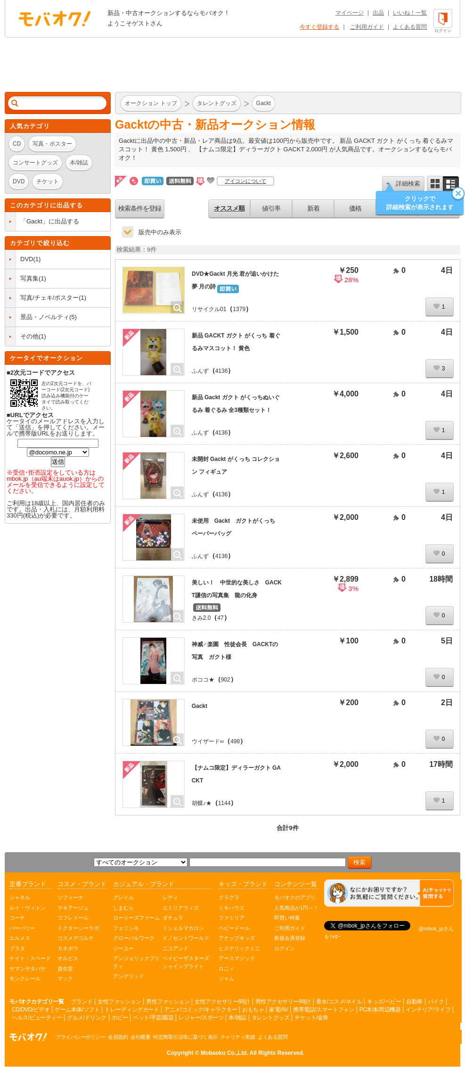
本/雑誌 (237, 1017)
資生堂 (65, 968)
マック (65, 978)
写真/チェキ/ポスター (49, 297)
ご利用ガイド (367, 27)
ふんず (200, 371)
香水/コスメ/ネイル (339, 1001)
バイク (436, 1001)
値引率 (271, 208)
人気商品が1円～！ (296, 908)
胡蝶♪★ (202, 803)
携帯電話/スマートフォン (323, 1009)
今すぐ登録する (319, 27)
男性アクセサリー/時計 (283, 1001)
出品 (378, 12)
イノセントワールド (186, 938)
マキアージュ (73, 908)
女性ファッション (119, 1001)
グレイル (123, 897)
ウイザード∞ (208, 741)
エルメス (19, 938)
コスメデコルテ (75, 938)
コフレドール (73, 918)
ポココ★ (203, 679)
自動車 (414, 1001)
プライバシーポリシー (80, 1037)
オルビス (67, 958)
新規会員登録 (289, 938)
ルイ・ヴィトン (27, 908)
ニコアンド (175, 948)
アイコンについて (245, 181)
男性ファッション (167, 1001)
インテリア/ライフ (428, 1009)
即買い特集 (287, 918)
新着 (313, 208)
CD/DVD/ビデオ (30, 1009)
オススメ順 (229, 208)
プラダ (17, 948)
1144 (224, 803)
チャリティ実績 (237, 1037)
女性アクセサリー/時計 (222, 1001)
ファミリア (232, 918)
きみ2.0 (201, 618)
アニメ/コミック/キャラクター (200, 1009)
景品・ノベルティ (44, 317)
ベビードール (234, 928)
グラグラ (229, 897)
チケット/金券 (311, 1017)
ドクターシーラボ (78, 928)
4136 (221, 371)
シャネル (19, 897)
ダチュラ (173, 918)
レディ (170, 897)
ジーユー (123, 948)
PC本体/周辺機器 (380, 1009)
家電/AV (278, 1009)
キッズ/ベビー (384, 1001)
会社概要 (140, 1037)
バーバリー (22, 928)
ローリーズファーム (136, 918)
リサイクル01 (209, 309)
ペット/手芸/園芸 (153, 1017)
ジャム (226, 978)
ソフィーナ (70, 897)
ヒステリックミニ (239, 948)
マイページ (349, 12)
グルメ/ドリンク (86, 1017)
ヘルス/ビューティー (37, 1017)
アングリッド (128, 976)
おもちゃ (253, 1009)
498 (235, 741)
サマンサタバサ (27, 968)
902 (225, 679)
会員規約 (118, 1037)
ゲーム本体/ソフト (77, 1009)
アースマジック (237, 958)
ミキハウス (232, 908)
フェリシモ (126, 928)
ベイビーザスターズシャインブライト (186, 962)
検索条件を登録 (139, 208)
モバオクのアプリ (295, 897)
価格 (355, 208)
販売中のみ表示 (160, 232)
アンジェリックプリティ (136, 962)
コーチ (17, 918)
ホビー (120, 1017)
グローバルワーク (134, 938)
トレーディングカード (132, 1009)
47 (220, 618)
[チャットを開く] (389, 893)
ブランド (81, 1001)
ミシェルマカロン (183, 928)
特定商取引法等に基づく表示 (185, 1037)
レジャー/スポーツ (201, 1017)
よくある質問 (410, 27)
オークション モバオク (55, 18)
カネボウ (67, 948)
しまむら (123, 908)
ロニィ (226, 968)
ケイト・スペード (30, 958)
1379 (239, 309)
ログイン (284, 948)
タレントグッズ (271, 1017)
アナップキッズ (237, 938)
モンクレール (25, 978)
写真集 (29, 278)
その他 (29, 336)
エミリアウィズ (181, 908)
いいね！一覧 (410, 12)
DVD (26, 259)
